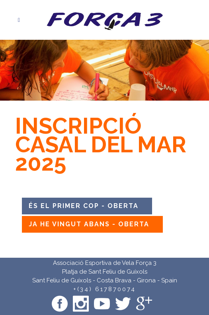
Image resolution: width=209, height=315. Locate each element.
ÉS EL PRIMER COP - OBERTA (84, 206)
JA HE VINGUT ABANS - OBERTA (89, 224)
